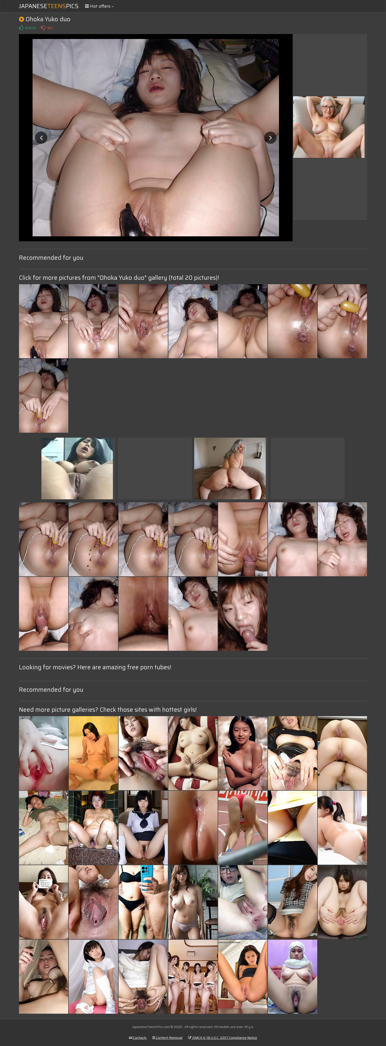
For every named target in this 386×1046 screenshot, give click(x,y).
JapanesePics (49, 6)
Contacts (138, 1037)
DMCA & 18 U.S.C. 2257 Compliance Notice (222, 1037)
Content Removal (167, 1037)
